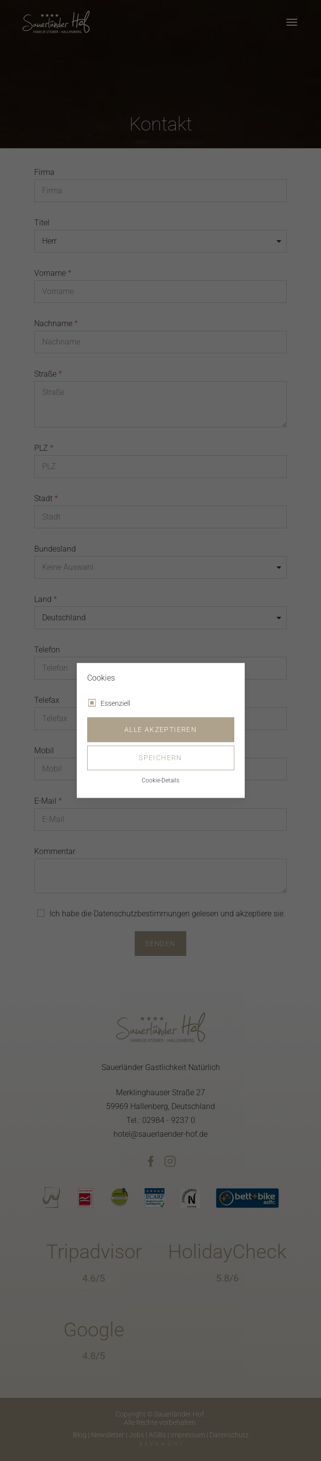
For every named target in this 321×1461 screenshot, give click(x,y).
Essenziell (115, 704)
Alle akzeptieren (160, 730)
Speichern (160, 758)
